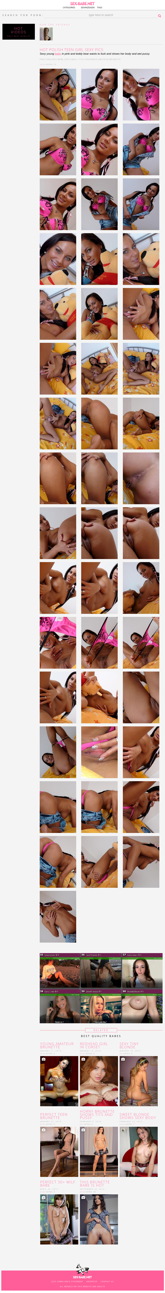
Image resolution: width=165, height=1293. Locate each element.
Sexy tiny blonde (129, 1045)
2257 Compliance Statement (67, 1281)
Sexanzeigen (88, 7)
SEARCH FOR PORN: (23, 15)
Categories (69, 7)
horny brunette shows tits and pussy (97, 1114)
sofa (67, 59)
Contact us (107, 1281)
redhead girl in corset (94, 1045)
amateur (103, 59)
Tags (99, 7)
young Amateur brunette (57, 1045)
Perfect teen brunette (54, 1116)
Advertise (92, 1281)
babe (58, 53)
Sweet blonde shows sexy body (138, 1116)
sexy (54, 59)
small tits (77, 59)
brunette (115, 59)
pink (42, 59)
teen (48, 59)
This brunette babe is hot (95, 1183)
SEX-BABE (82, 3)
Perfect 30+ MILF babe (57, 1183)
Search (160, 16)
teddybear (90, 59)
